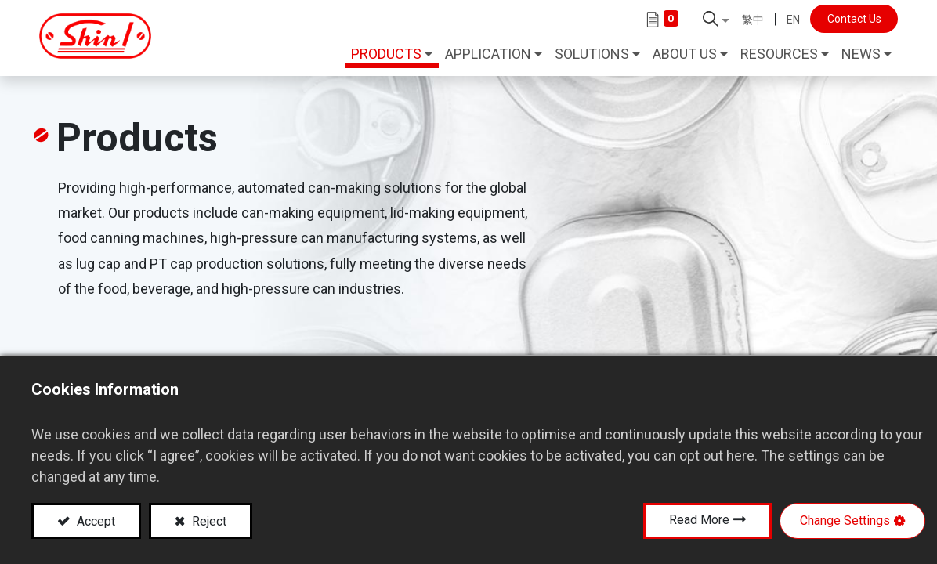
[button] (711, 19)
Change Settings (845, 520)
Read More (699, 519)
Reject (207, 521)
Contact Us (849, 19)
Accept (94, 521)
